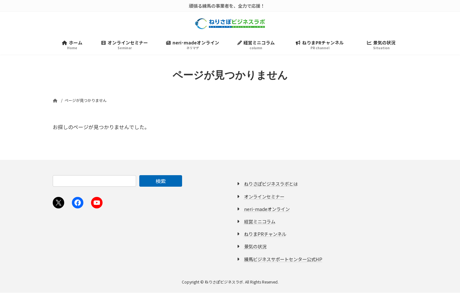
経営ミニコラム (259, 224)
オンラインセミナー (264, 199)
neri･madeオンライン (267, 212)
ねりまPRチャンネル (265, 237)
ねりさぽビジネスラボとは (271, 186)
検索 (161, 184)
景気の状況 (255, 249)
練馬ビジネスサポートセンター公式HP (283, 262)
